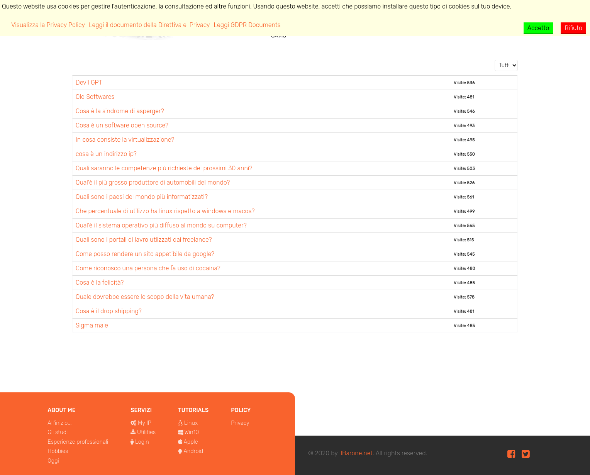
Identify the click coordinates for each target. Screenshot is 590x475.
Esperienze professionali (77, 442)
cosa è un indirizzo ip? (106, 154)
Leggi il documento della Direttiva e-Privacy (149, 25)
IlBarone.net (356, 453)
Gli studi (57, 432)
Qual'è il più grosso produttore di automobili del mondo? (153, 182)
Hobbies (57, 451)
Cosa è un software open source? (122, 125)
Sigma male (92, 325)
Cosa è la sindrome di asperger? (120, 111)
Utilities (146, 432)
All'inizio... (59, 423)
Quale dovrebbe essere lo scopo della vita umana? (145, 296)
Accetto (538, 28)
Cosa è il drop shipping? (109, 311)
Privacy (240, 423)
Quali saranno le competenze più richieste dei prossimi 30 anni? (164, 168)
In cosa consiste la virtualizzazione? (125, 139)
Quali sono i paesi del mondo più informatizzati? (142, 196)
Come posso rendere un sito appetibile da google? (145, 254)
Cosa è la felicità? (100, 282)
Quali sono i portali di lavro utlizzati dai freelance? (144, 239)
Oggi (53, 461)
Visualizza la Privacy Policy (48, 25)
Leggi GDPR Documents (247, 25)
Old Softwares (95, 96)
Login (142, 442)
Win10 (192, 432)
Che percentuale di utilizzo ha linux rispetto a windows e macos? (165, 211)
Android (193, 451)
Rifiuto (573, 28)
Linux (191, 423)
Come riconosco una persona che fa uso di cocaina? (148, 268)
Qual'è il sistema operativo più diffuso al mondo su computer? (161, 225)
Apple (190, 442)
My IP (144, 423)
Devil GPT (89, 82)
